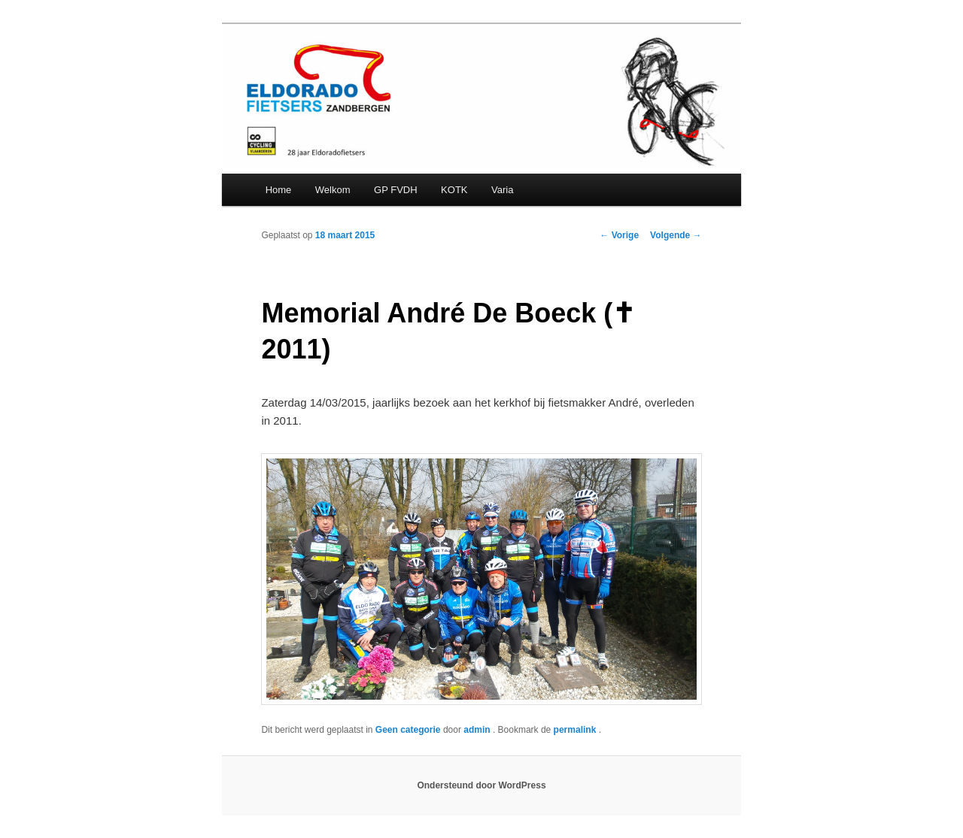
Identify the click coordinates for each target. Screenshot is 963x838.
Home (279, 189)
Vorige (619, 235)
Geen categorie (408, 730)
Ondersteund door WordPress (481, 785)
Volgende (675, 235)
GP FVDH (396, 189)
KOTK (454, 189)
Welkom (333, 189)
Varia (502, 189)
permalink (576, 730)
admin (478, 730)
